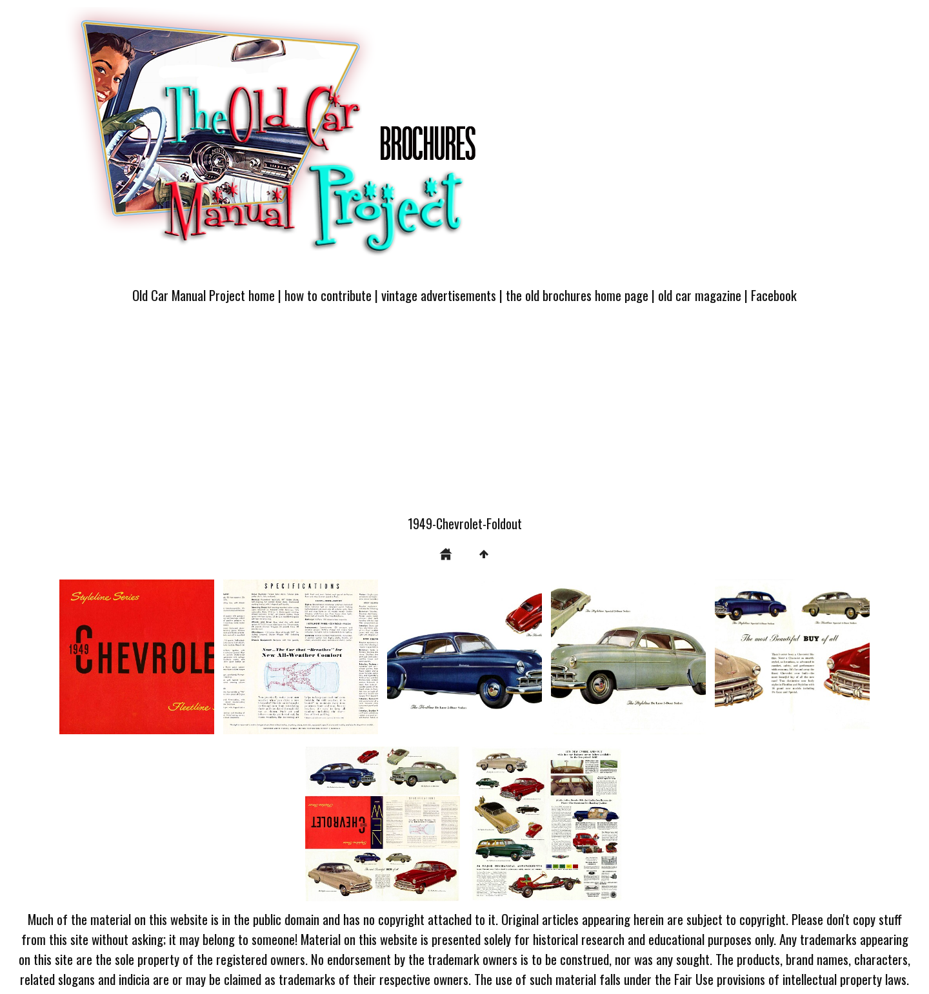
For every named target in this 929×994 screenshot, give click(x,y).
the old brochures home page (577, 295)
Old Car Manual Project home (203, 295)
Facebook (774, 295)
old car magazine (699, 295)
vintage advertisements (438, 295)
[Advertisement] (464, 417)
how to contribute (328, 295)
